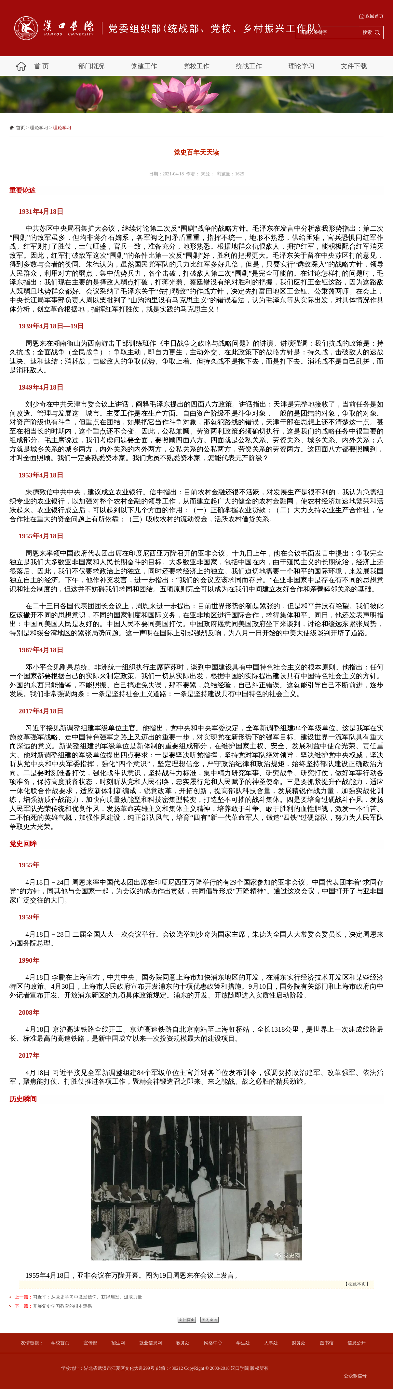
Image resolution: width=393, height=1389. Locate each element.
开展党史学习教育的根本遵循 (62, 1306)
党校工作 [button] (196, 66)
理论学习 (39, 127)
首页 (20, 127)
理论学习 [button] (302, 66)
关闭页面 (209, 1319)
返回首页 (374, 16)
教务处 (183, 1343)
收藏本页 (357, 1284)
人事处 (271, 1343)
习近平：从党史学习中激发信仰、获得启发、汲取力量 (87, 1297)
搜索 (367, 32)
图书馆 (326, 1343)
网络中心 (213, 1343)
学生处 (243, 1343)
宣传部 (90, 1343)
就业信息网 (150, 1343)
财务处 (298, 1343)
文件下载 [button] (354, 66)
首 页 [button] (41, 66)
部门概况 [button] (91, 66)
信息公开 (356, 1343)
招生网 (118, 1343)
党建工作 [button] (144, 66)
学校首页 (60, 1343)
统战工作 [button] (249, 66)
